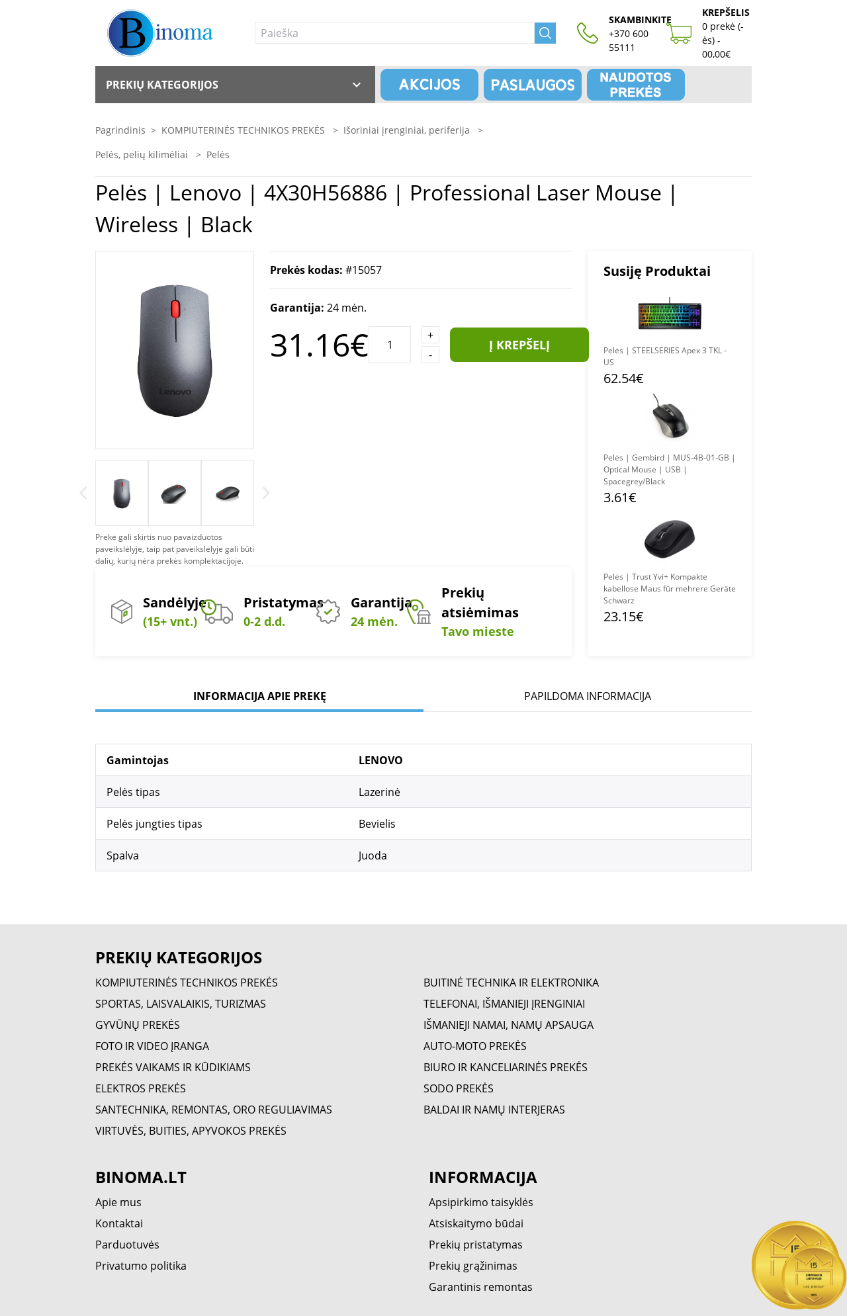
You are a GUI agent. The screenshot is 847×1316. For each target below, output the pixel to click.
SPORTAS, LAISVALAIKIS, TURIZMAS (180, 1003)
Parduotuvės (127, 1244)
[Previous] (83, 493)
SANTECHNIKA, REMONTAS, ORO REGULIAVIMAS (213, 1109)
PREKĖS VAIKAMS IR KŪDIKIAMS (173, 1067)
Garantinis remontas (481, 1287)
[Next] (266, 493)
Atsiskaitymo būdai (476, 1223)
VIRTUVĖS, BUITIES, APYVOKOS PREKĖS (191, 1130)
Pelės (218, 154)
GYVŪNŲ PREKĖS (137, 1025)
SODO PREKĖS (459, 1088)
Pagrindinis (120, 130)
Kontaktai (119, 1223)
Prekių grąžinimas (473, 1265)
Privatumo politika (141, 1265)
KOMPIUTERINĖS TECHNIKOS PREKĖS (244, 130)
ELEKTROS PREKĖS (140, 1088)
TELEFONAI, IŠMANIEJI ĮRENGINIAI (504, 1003)
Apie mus (118, 1202)
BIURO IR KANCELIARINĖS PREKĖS (506, 1067)
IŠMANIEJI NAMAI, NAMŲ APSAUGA (509, 1025)
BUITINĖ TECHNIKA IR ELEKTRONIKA (511, 982)
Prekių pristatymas (476, 1244)
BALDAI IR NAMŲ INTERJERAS (494, 1109)
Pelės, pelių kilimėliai (143, 154)
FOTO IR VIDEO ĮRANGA (152, 1046)
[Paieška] (395, 33)
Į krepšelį (519, 345)
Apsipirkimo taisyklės (481, 1202)
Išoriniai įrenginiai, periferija (407, 130)
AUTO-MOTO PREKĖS (475, 1046)
